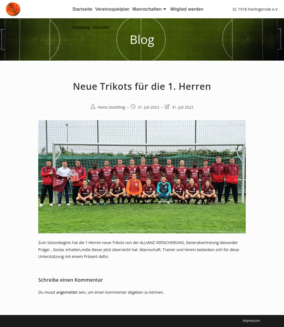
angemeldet (67, 292)
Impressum (251, 320)
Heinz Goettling (111, 107)
